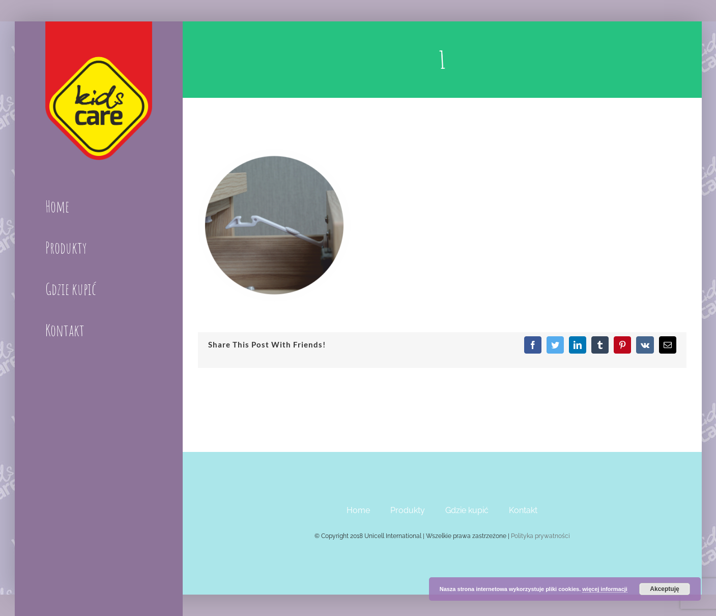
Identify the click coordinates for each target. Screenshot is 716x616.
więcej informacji (604, 589)
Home (358, 510)
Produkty (407, 510)
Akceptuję (664, 589)
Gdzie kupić (467, 510)
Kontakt (523, 510)
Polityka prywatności (540, 536)
